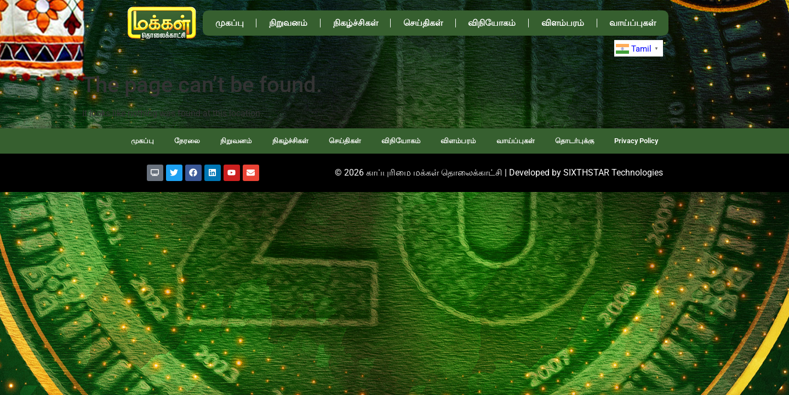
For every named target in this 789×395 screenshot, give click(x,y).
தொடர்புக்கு (574, 141)
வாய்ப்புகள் (632, 23)
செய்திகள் (423, 23)
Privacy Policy (636, 141)
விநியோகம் (492, 23)
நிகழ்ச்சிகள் (355, 23)
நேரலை (187, 141)
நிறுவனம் (288, 23)
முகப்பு (229, 23)
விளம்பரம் (562, 23)
